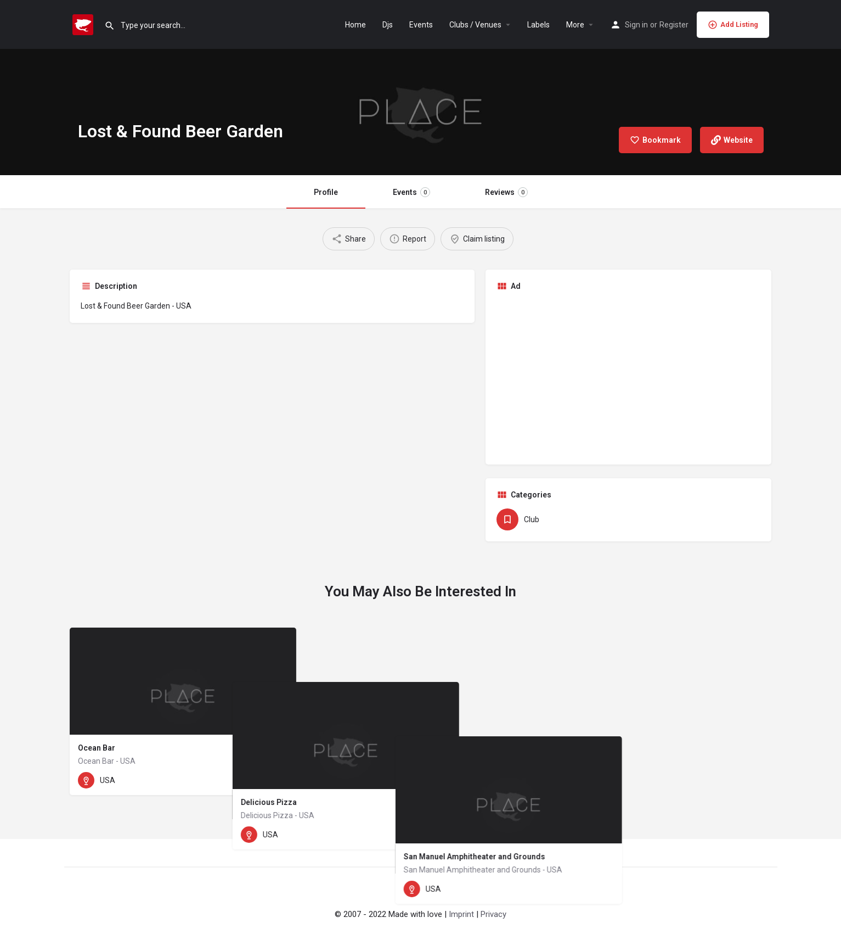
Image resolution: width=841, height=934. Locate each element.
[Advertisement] (628, 377)
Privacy (493, 914)
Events (421, 24)
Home (355, 24)
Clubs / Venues (475, 24)
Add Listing (733, 25)
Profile (326, 192)
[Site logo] (84, 23)
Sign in (636, 24)
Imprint (461, 914)
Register (673, 24)
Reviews (506, 192)
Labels (538, 24)
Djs (387, 24)
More (575, 24)
